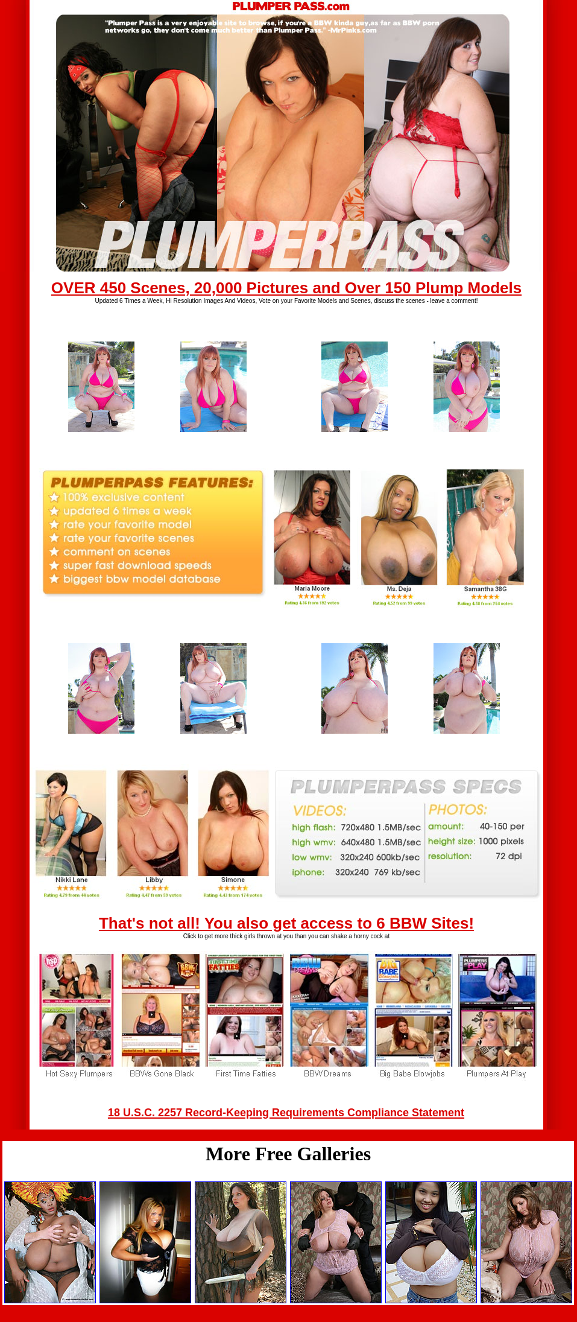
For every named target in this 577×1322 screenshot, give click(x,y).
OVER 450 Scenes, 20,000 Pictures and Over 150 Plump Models (286, 288)
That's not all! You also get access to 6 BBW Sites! (286, 923)
